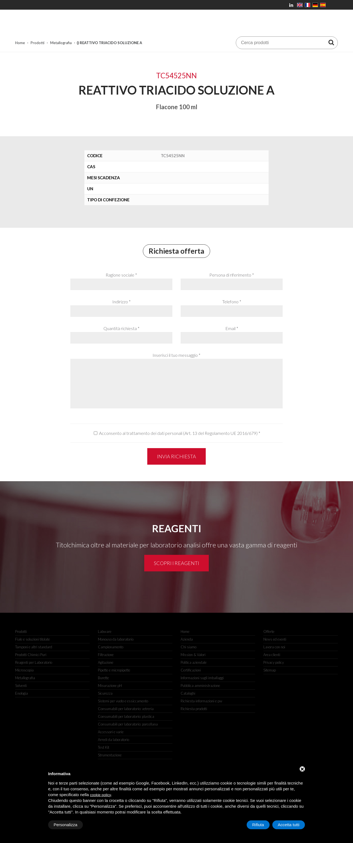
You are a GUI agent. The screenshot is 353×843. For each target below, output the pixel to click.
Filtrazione (106, 654)
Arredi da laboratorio (113, 739)
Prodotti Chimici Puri (30, 654)
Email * (231, 328)
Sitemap (269, 670)
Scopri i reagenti (176, 563)
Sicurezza (105, 693)
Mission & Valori (193, 654)
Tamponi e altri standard (33, 647)
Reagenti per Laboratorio (33, 662)
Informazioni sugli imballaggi (202, 678)
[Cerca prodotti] (331, 42)
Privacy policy (273, 662)
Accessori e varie (111, 732)
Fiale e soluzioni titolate (32, 639)
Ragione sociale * (121, 274)
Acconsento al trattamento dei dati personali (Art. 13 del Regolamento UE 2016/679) (178, 433)
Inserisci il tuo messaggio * (176, 355)
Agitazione (105, 662)
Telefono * (231, 301)
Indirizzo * (121, 301)
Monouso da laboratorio (115, 639)
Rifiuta (258, 824)
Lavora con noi (274, 647)
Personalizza (65, 824)
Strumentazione (110, 755)
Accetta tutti (288, 824)
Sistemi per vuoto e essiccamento (123, 701)
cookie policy (100, 795)
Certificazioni (191, 670)
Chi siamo (188, 647)
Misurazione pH (110, 685)
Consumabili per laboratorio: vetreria (126, 708)
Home (20, 43)
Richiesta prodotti (194, 708)
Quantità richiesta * (121, 328)
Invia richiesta (176, 456)
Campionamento (110, 647)
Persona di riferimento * (231, 274)
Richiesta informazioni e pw (201, 701)
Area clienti (271, 654)
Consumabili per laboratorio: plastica (126, 716)
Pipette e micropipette (114, 670)
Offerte (268, 631)
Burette (103, 678)
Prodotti (37, 43)
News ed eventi (274, 639)
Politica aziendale (194, 662)
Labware (104, 631)
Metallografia (61, 43)
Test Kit (103, 747)
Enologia (21, 693)
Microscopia (24, 670)
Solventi (21, 685)
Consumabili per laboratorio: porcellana (128, 724)
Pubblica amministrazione (200, 685)
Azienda (187, 639)
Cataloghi (188, 693)
